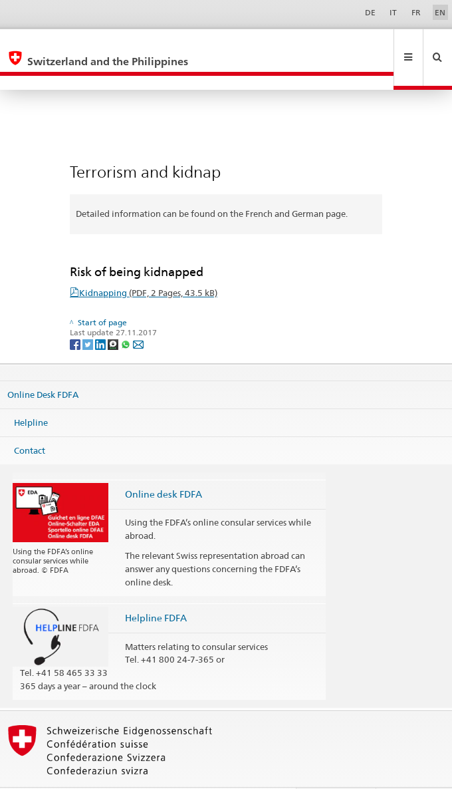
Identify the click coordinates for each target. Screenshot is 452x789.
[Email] (138, 315)
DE (370, 12)
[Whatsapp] (126, 315)
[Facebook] (76, 315)
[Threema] (114, 315)
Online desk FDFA (163, 465)
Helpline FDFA (156, 589)
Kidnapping (148, 264)
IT (393, 12)
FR (416, 12)
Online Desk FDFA (42, 366)
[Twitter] (88, 315)
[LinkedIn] (101, 315)
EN (440, 12)
